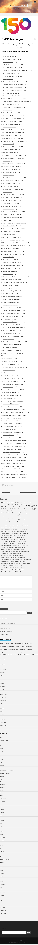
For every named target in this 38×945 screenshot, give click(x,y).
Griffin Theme (26, 942)
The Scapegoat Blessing (9, 313)
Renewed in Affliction (8, 214)
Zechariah (2, 895)
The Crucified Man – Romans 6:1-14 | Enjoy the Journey (12, 514)
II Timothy (2, 812)
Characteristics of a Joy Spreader (11, 84)
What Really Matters (8, 64)
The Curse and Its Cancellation (11, 242)
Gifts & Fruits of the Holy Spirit (6, 631)
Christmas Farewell (8, 189)
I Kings (1, 790)
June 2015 (2, 708)
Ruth (1, 890)
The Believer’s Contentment (10, 305)
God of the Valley (7, 324)
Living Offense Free (8, 203)
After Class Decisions (8, 279)
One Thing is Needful (8, 333)
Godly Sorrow (6, 206)
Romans (1, 887)
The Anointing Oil (7, 161)
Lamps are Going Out (8, 251)
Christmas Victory (7, 192)
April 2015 (2, 714)
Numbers (2, 862)
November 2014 (3, 728)
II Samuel (2, 809)
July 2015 (2, 705)
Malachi (1, 845)
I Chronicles (2, 784)
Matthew (2, 851)
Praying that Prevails (8, 144)
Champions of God (6, 492)
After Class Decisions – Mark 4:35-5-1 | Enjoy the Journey (13, 561)
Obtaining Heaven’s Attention (11, 308)
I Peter (1, 792)
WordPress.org (3, 913)
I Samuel (2, 795)
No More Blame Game (9, 248)
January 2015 (3, 722)
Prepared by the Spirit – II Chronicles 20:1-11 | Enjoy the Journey (14, 533)
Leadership (2, 837)
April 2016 (2, 683)
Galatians (2, 765)
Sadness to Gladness (8, 121)
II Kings (1, 806)
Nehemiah (2, 856)
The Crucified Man (8, 237)
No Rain (5, 220)
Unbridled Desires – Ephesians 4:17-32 (8, 623)
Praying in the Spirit (8, 138)
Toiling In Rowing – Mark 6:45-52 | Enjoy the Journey (12, 565)
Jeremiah (2, 820)
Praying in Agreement (9, 135)
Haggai (1, 779)
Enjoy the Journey (19, 5)
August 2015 (2, 703)
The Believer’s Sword (8, 113)
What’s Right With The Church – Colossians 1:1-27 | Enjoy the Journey (15, 563)
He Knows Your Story (8, 262)
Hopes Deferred (7, 302)
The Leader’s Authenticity (10, 81)
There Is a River (7, 358)
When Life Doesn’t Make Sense (11, 194)
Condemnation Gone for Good (11, 265)
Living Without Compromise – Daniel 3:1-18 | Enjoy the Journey (14, 529)
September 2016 (3, 669)
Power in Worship (8, 387)
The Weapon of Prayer (9, 132)
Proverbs (2, 873)
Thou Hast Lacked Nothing (10, 322)
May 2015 (2, 711)
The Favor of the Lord (9, 200)
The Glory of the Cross (9, 240)
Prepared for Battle (8, 149)
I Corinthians (2, 787)
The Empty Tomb (7, 183)
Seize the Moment (4, 625)
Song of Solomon (3, 892)
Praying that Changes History (10, 155)
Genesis (1, 767)
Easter (1, 751)
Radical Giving (6, 169)
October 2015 (3, 697)
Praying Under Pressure (9, 129)
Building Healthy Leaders (5, 628)
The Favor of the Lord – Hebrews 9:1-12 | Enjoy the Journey (13, 541)
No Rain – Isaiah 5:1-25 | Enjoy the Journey (9, 527)
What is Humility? (7, 93)
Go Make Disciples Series (5, 773)
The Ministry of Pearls (9, 327)
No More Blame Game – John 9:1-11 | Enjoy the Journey (12, 506)
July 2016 (2, 675)
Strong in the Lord (8, 79)
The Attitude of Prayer (9, 418)
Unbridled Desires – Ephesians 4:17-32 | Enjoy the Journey (13, 571)
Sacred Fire (6, 271)
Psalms (1, 876)
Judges (1, 834)
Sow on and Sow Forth (9, 96)
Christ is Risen (7, 186)
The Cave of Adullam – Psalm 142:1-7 (28, 492)
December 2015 (3, 691)
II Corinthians (2, 804)
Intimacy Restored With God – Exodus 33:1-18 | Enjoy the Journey (14, 525)
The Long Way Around (9, 104)
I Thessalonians (3, 798)
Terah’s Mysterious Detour (10, 177)
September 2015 (3, 700)
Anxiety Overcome (8, 296)
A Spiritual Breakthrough (9, 98)
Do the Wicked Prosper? (9, 291)
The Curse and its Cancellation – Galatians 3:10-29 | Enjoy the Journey (15, 510)
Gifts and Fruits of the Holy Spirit (6, 770)
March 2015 (2, 716)
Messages (2, 854)
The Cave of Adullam (8, 257)
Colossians (2, 745)
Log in (1, 905)
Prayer (1, 870)
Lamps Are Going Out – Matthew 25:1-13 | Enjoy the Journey (13, 504)
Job (1, 823)
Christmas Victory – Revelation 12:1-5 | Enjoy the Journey (13, 547)
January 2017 (3, 664)
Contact (20, 940)
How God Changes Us (8, 163)
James (1, 817)
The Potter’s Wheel (8, 73)
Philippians (2, 867)
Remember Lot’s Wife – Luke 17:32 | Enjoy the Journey (12, 523)
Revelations (2, 884)
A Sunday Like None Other (10, 107)
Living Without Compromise (10, 217)
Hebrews (2, 781)
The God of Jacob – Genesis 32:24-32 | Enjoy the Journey (13, 543)
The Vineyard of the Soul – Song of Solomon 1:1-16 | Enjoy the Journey (16, 559)
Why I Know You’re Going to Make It (12, 70)
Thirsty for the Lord (8, 426)
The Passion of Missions (9, 87)
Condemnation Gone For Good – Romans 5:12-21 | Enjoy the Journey (15, 551)
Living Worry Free (7, 288)
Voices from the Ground (9, 336)
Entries (2, 907)
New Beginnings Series (5, 859)
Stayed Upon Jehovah (9, 310)
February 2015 (3, 719)
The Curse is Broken (8, 209)
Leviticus (2, 840)
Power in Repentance (8, 166)
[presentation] (10, 605)
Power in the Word (8, 299)
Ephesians (2, 756)
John (1, 826)
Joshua (1, 831)
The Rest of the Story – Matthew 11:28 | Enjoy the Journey (13, 521)
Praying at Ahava (7, 152)
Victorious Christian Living (10, 118)
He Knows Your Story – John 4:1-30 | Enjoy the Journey (12, 549)
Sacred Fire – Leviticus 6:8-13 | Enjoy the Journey (11, 553)
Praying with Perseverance (10, 141)
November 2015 (3, 694)
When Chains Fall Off (8, 56)
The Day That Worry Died (9, 59)
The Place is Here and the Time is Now (13, 245)
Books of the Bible (4, 740)
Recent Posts (3, 878)
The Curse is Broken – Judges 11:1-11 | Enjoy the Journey (13, 535)
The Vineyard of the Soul (9, 276)
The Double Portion (8, 62)
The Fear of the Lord (8, 435)
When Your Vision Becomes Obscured (13, 101)
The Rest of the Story (8, 228)
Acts (1, 737)
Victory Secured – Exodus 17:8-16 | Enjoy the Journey (12, 555)
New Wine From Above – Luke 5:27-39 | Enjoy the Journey (13, 519)
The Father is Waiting (8, 172)
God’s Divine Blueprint (9, 124)
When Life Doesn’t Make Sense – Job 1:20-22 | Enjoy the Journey (14, 545)
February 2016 (3, 689)
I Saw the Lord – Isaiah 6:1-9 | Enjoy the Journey (11, 517)
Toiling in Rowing (7, 285)
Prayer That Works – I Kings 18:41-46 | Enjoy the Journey (13, 557)
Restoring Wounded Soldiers (11, 409)
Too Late (5, 429)
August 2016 (2, 672)
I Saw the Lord (7, 234)
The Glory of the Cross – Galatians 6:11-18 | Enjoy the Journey (14, 512)
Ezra (1, 762)
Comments (3, 910)
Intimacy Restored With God (10, 223)
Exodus (1, 759)
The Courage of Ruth (8, 175)
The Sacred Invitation (8, 158)
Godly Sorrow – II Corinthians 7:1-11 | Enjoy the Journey (12, 537)
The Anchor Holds (7, 330)
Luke (1, 842)
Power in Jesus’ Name (9, 76)
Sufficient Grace (7, 110)
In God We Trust (7, 293)
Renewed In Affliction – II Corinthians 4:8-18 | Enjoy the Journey (14, 531)
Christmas (2, 743)
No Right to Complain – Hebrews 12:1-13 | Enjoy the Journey (13, 502)
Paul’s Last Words (7, 67)
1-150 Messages (29, 643)
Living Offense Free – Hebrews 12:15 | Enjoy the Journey (13, 539)
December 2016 (3, 666)
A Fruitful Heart (7, 319)
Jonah (1, 829)
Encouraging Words (4, 634)
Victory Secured (7, 268)
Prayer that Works (8, 274)
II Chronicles (2, 801)
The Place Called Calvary (9, 115)
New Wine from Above (9, 231)
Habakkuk (2, 776)
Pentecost (2, 865)
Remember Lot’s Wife (9, 226)
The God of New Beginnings (10, 90)
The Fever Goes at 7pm (9, 316)
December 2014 (3, 725)
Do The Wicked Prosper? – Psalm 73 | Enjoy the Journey (12, 569)
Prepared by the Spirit (9, 211)
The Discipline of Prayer (9, 127)
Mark (1, 848)
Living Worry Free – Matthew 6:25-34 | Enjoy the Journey (13, 567)
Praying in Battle (7, 146)
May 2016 (2, 680)
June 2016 (2, 678)
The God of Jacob (7, 197)
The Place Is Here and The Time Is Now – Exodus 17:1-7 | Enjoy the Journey (16, 508)
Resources (2, 881)
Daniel (1, 748)
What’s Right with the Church (11, 282)
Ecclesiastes (2, 754)
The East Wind (7, 259)
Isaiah (1, 815)
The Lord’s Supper (8, 180)
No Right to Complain (8, 254)
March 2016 (2, 686)
